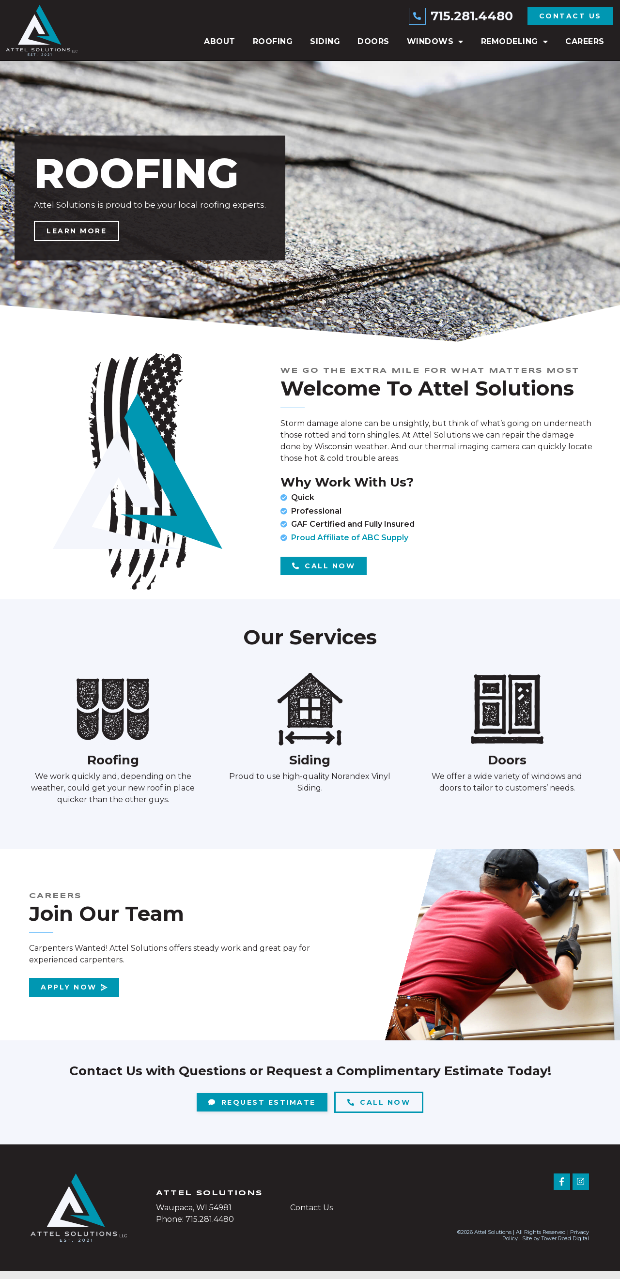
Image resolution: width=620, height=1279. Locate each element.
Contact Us (311, 1215)
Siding (325, 41)
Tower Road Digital (565, 1246)
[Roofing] (113, 717)
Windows (435, 41)
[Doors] (507, 717)
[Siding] (310, 717)
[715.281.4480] (418, 16)
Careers (584, 41)
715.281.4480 (472, 16)
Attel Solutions (209, 1201)
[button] (300, 344)
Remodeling (514, 41)
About (219, 41)
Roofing (273, 41)
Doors (373, 41)
